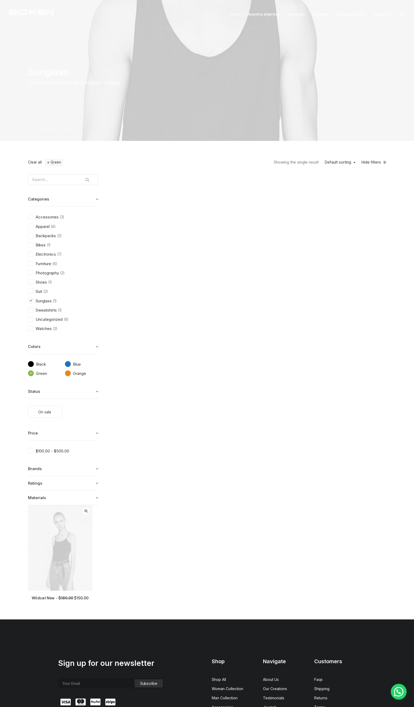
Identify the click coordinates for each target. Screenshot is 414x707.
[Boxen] (31, 14)
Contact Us (272, 625)
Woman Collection (227, 588)
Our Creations (275, 588)
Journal (269, 607)
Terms (319, 607)
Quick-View (174, 180)
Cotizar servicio (351, 14)
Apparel (50, 127)
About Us (271, 579)
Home (33, 127)
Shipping (322, 588)
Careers (270, 616)
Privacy (320, 616)
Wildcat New (149, 266)
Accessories (222, 607)
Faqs (318, 579)
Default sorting (337, 162)
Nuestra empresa (263, 14)
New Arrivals (222, 616)
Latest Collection (226, 625)
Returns (320, 598)
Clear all (35, 162)
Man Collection (225, 598)
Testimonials (273, 598)
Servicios (296, 14)
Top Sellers (222, 644)
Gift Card (219, 635)
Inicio (235, 14)
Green (56, 162)
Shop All (219, 579)
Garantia (320, 14)
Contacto (382, 14)
